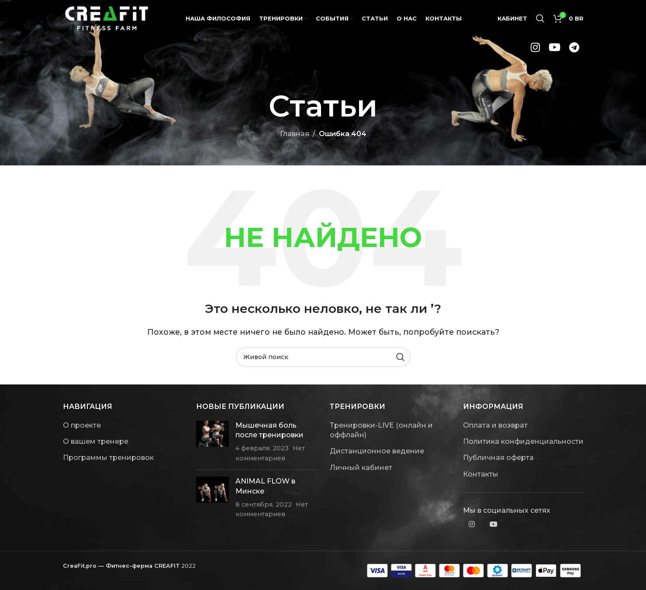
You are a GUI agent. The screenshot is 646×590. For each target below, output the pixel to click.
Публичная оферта (498, 457)
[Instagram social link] (535, 51)
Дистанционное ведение (377, 451)
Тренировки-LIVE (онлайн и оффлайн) (381, 430)
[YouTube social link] (554, 51)
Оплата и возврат (495, 425)
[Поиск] (540, 19)
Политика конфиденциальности (523, 441)
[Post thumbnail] (212, 442)
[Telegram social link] (574, 51)
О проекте (82, 425)
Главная (294, 134)
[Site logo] (106, 19)
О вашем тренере (95, 441)
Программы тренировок (108, 457)
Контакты (480, 474)
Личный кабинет (361, 467)
